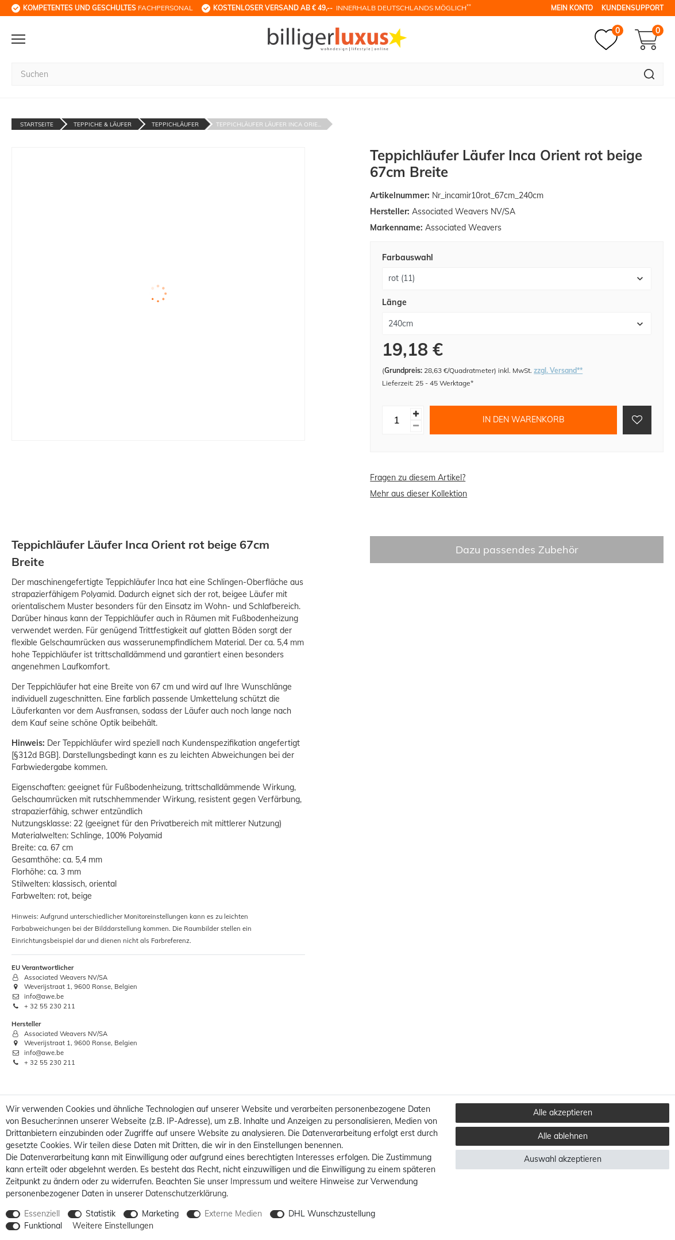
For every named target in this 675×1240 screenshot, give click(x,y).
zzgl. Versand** (558, 370)
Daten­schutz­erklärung (185, 1193)
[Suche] (649, 74)
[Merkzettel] (609, 39)
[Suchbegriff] (323, 74)
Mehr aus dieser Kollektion (418, 493)
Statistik (100, 1213)
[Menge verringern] (416, 426)
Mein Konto (572, 7)
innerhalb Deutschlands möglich (342, 7)
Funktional (43, 1225)
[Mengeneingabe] (396, 420)
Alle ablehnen (563, 1136)
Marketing (160, 1213)
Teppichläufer (175, 124)
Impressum (250, 1181)
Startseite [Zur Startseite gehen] (36, 124)
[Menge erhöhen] (416, 414)
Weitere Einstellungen (112, 1225)
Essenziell (42, 1213)
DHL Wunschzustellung (331, 1213)
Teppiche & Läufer (103, 124)
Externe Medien (233, 1213)
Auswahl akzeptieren (562, 1159)
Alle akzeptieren (562, 1112)
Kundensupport (632, 7)
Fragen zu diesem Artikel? (417, 477)
